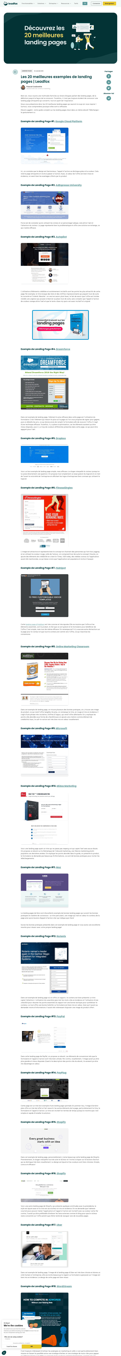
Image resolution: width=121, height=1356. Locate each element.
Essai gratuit (109, 3)
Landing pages (27, 71)
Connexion (96, 3)
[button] (28, 3)
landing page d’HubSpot (35, 624)
